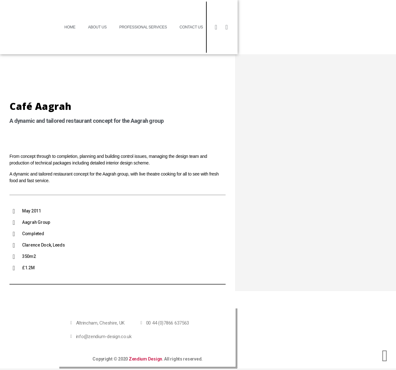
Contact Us (191, 27)
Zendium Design (145, 358)
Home (69, 27)
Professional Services (143, 27)
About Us (97, 27)
